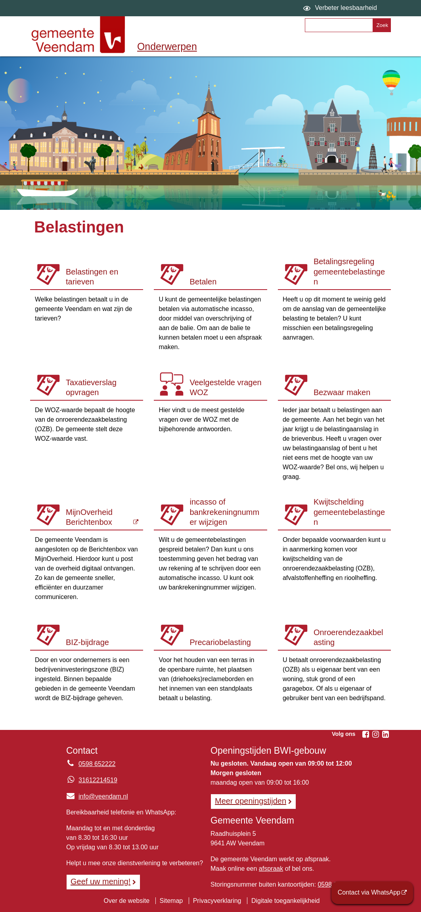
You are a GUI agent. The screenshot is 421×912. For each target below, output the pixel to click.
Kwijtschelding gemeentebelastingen (349, 511)
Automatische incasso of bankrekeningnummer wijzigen (224, 511)
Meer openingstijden (250, 801)
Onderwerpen (167, 46)
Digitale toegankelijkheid (285, 900)
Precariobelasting (220, 642)
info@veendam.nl (97, 796)
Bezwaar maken (342, 392)
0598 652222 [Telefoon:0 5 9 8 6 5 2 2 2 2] (96, 763)
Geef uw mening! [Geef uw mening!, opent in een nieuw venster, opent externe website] (100, 881)
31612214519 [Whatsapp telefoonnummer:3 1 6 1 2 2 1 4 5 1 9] (97, 780)
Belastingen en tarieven (92, 276)
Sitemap (171, 900)
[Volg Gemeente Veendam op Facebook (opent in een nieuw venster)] (365, 734)
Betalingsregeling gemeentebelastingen (349, 271)
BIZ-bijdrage (87, 642)
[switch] (341, 8)
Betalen (202, 281)
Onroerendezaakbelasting (348, 637)
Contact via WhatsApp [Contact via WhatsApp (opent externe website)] (369, 892)
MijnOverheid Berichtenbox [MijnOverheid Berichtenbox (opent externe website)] (89, 517)
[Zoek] (381, 25)
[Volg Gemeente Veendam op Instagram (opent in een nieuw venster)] (375, 734)
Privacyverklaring (217, 900)
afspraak (271, 868)
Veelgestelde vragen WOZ (225, 387)
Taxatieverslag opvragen (91, 387)
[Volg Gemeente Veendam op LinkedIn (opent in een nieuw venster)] (385, 734)
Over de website (126, 900)
